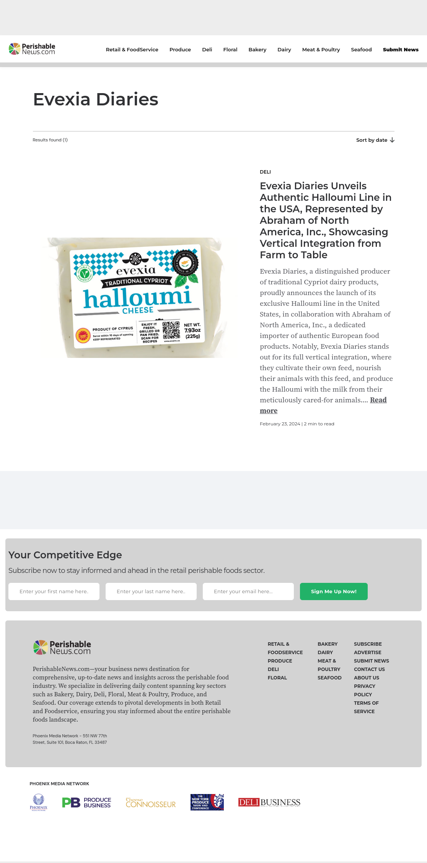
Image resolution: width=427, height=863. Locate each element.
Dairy (284, 49)
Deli (207, 49)
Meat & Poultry (321, 49)
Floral (230, 49)
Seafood (361, 49)
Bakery (258, 49)
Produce (180, 49)
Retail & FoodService (132, 49)
